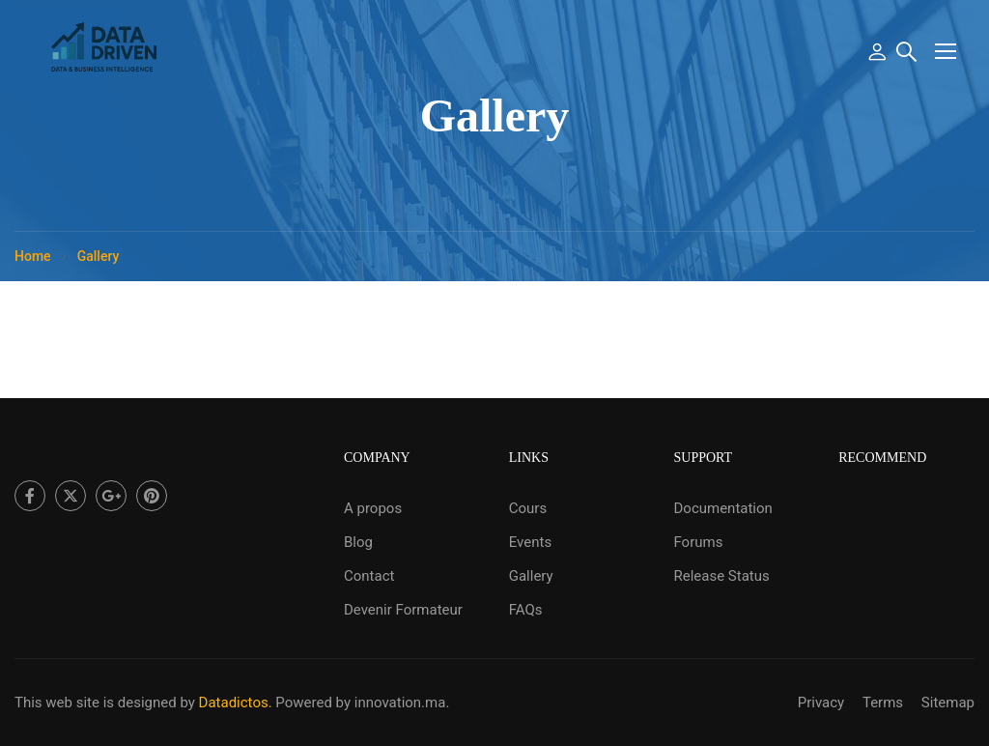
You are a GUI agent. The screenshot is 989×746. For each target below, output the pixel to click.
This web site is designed (95, 702)
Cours (528, 508)
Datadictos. (235, 702)
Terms (882, 702)
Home (32, 256)
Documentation (722, 508)
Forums (697, 542)
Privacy (821, 702)
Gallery (531, 576)
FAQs (526, 609)
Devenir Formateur (403, 609)
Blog (358, 542)
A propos (373, 508)
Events (530, 542)
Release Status (721, 576)
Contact (369, 576)
